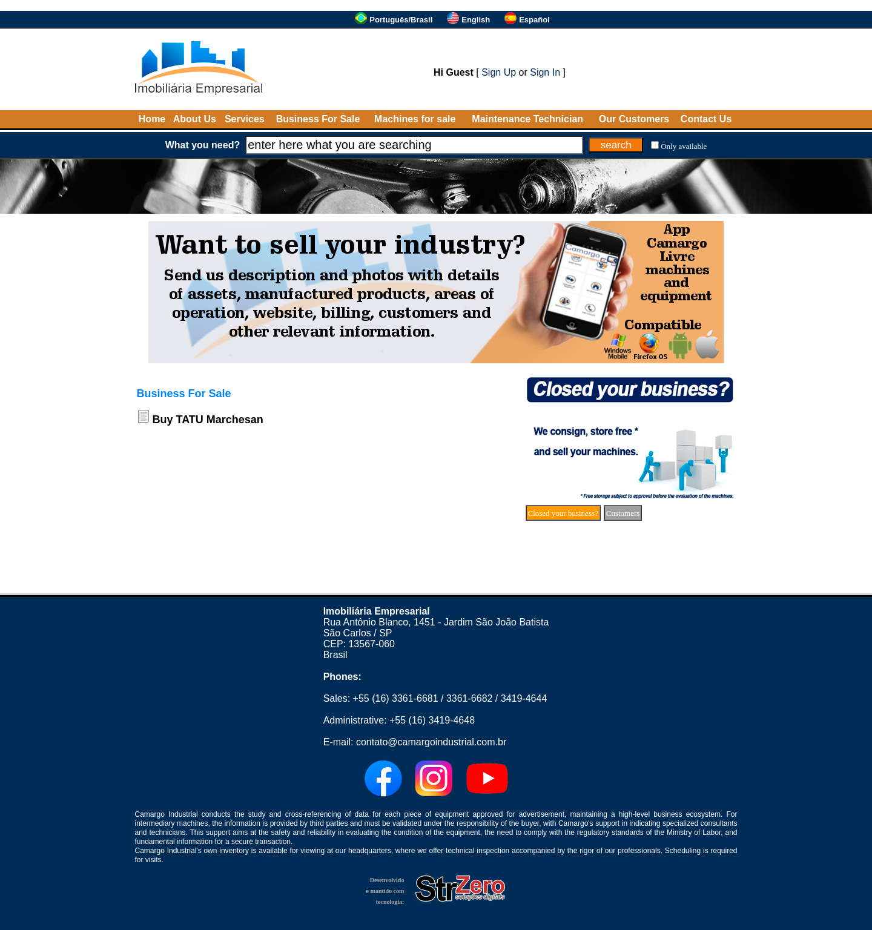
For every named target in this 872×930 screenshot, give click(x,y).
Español (534, 19)
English (475, 19)
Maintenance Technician (527, 119)
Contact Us (706, 119)
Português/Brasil (400, 19)
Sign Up (498, 72)
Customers (623, 513)
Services (245, 119)
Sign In (545, 72)
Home (152, 119)
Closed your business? (563, 513)
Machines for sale (414, 119)
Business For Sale (318, 119)
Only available (684, 146)
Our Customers (634, 119)
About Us (194, 119)
